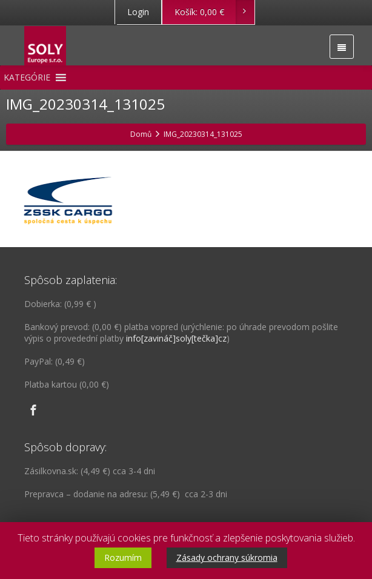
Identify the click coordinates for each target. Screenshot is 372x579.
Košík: (214, 12)
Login (138, 12)
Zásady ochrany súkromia (226, 557)
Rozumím (123, 557)
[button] (27, 77)
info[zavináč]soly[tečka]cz (176, 338)
